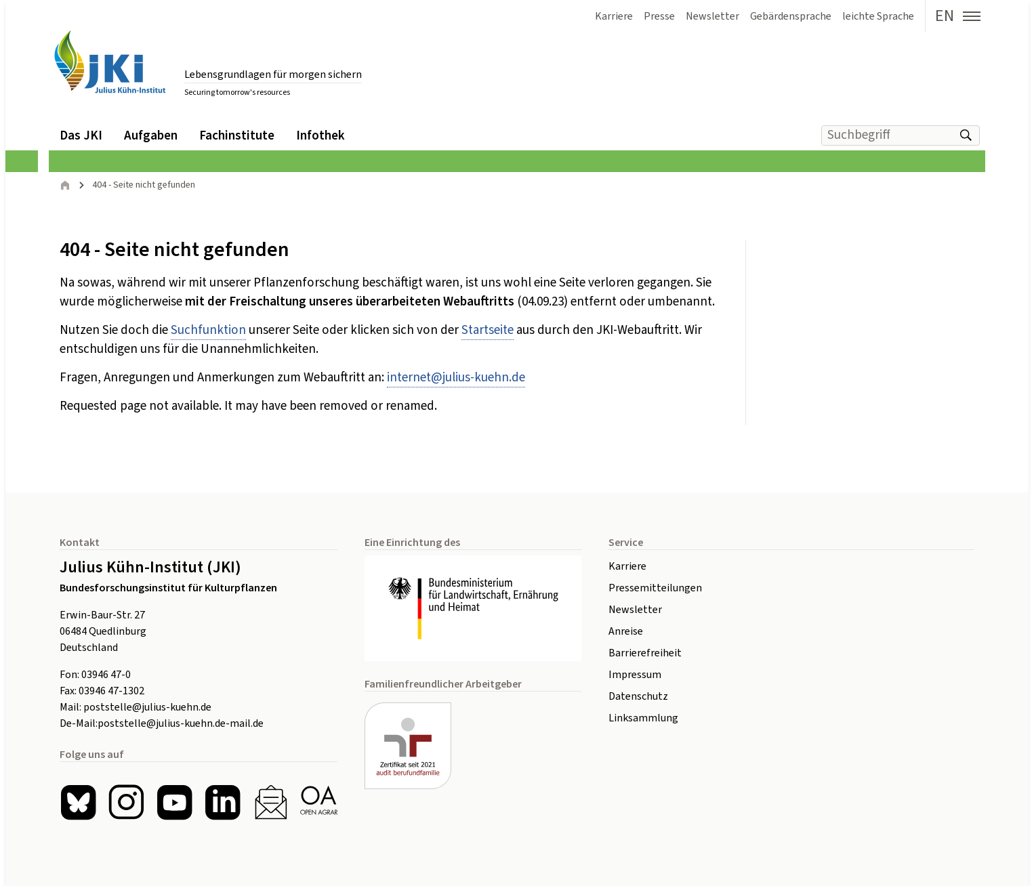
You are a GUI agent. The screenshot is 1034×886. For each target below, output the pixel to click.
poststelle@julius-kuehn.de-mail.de (181, 723)
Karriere (627, 566)
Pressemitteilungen (655, 588)
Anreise (625, 631)
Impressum (634, 674)
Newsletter (635, 609)
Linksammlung (643, 718)
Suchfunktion (208, 330)
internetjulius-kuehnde (456, 377)
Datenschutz (638, 696)
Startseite (487, 330)
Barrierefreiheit (645, 653)
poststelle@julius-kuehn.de (147, 707)
